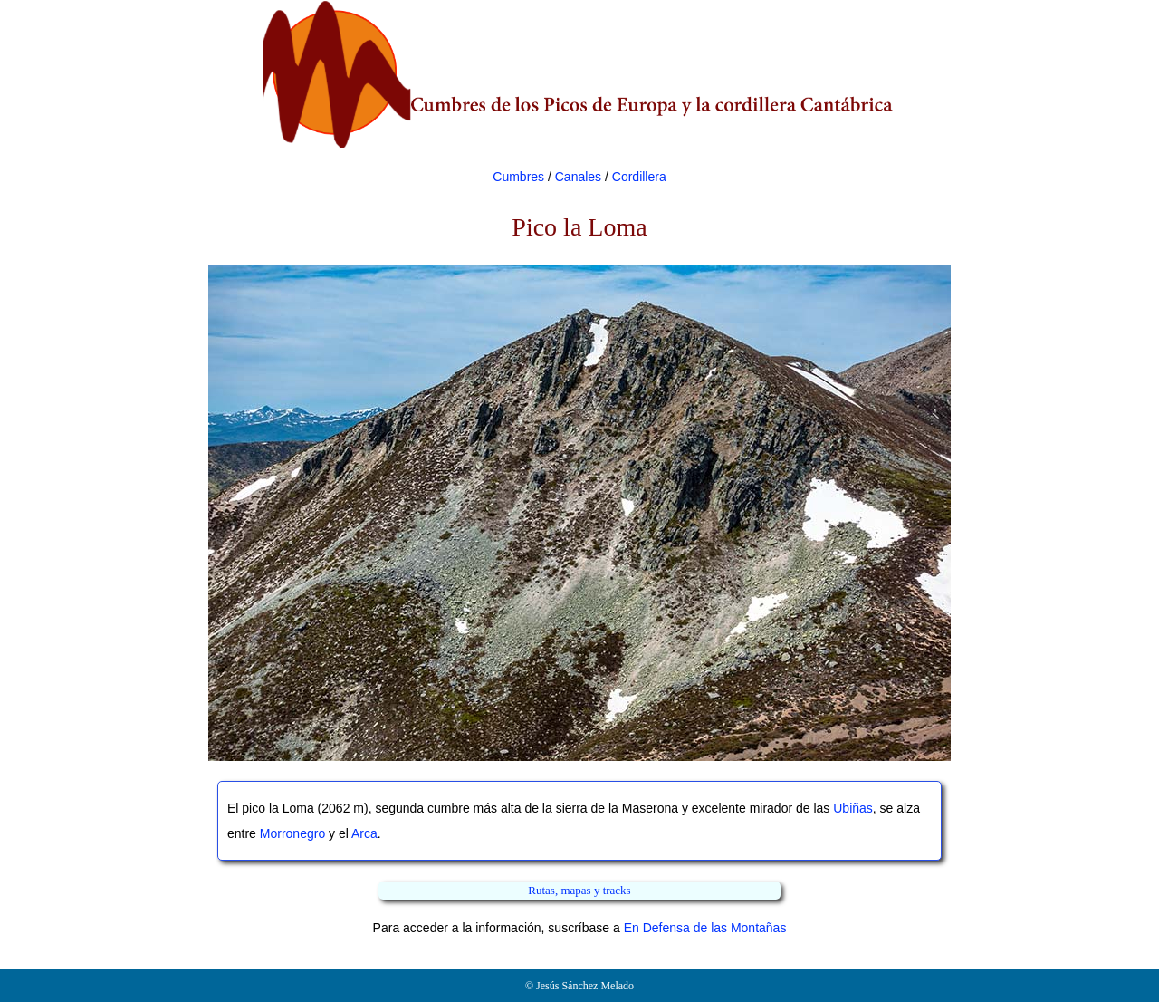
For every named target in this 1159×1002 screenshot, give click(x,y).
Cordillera (639, 176)
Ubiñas (853, 808)
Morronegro (292, 833)
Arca (364, 833)
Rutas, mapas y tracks (579, 890)
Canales (578, 176)
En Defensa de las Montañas (705, 927)
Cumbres (518, 176)
